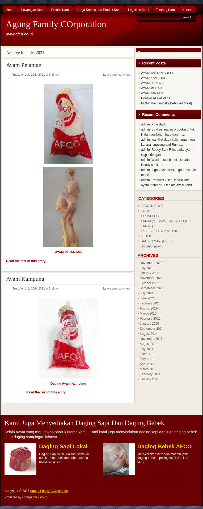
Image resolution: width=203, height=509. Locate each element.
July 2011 (146, 349)
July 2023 (146, 268)
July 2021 (146, 293)
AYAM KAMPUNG (154, 78)
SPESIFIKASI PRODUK (160, 231)
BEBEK (146, 236)
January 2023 (149, 273)
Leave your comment (116, 74)
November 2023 (151, 263)
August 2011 (149, 344)
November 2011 (151, 339)
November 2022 (151, 278)
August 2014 (149, 334)
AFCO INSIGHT (152, 206)
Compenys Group (34, 497)
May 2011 (147, 359)
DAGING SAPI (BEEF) (157, 241)
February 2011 (150, 374)
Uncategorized (151, 246)
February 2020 (150, 303)
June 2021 (147, 298)
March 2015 (148, 313)
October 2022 (149, 283)
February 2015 (150, 318)
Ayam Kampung (25, 278)
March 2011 (148, 369)
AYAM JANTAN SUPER (158, 73)
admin (145, 124)
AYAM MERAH (151, 88)
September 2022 (151, 288)
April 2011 (147, 364)
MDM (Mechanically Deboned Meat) (166, 103)
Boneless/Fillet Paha (155, 98)
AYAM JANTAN (152, 93)
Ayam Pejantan (23, 65)
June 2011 (147, 354)
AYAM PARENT (152, 83)
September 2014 (151, 329)
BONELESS (151, 216)
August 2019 (149, 308)
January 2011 (149, 379)
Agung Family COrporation (56, 24)
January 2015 (149, 323)
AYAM (145, 211)
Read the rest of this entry (25, 261)
